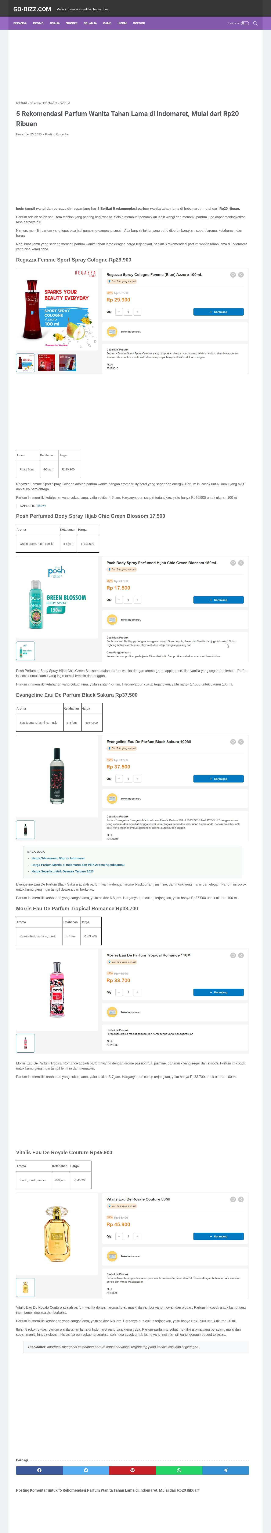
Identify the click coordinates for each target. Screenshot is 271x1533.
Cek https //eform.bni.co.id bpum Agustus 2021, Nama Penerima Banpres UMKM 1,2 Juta (220, 236)
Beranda (22, 16)
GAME (110, 16)
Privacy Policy (143, 1517)
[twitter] (64, 1346)
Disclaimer (123, 1517)
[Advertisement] (96, 60)
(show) (41, 478)
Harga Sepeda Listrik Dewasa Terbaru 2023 (63, 788)
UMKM (124, 16)
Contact (161, 1517)
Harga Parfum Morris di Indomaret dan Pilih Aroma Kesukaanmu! (79, 782)
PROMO (41, 16)
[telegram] (160, 1346)
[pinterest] (96, 1346)
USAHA (57, 16)
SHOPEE (74, 16)
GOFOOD (142, 16)
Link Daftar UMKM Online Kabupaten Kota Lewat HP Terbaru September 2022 (223, 130)
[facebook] (32, 1346)
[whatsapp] (128, 1346)
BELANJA (93, 16)
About (108, 1517)
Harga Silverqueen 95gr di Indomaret (58, 775)
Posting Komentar (57, 130)
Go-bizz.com (35, 4)
